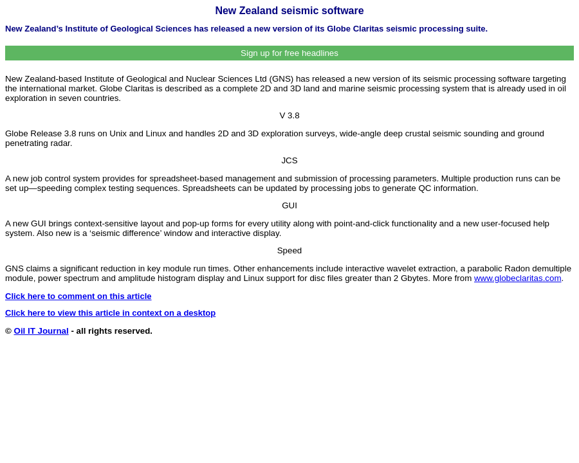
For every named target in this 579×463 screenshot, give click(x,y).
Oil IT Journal (41, 331)
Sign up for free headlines (289, 53)
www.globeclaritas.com (518, 278)
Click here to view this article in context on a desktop (110, 313)
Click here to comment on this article (78, 296)
